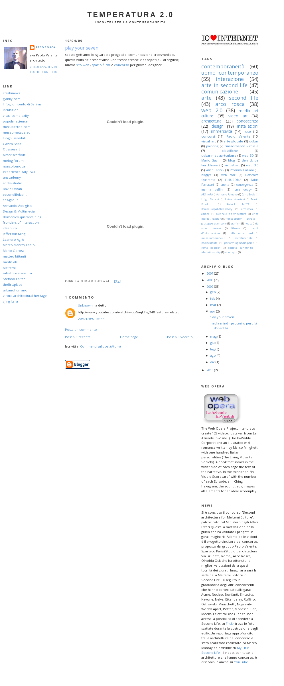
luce (247, 131)
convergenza (244, 185)
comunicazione (219, 91)
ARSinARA (207, 194)
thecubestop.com (17, 126)
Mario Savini (211, 160)
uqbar (253, 141)
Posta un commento (81, 329)
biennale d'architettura (231, 214)
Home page (129, 337)
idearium (10, 228)
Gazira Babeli (13, 144)
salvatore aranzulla (17, 273)
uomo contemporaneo (229, 72)
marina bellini (212, 189)
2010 (210, 370)
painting (212, 146)
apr (213, 311)
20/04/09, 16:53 (91, 319)
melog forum (13, 160)
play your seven (81, 48)
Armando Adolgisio (18, 205)
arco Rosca (45, 47)
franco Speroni (234, 218)
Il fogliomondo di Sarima (22, 104)
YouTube (241, 662)
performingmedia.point (239, 243)
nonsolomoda (14, 166)
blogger (206, 175)
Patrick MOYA (238, 204)
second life (243, 97)
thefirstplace (12, 284)
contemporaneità (222, 66)
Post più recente (78, 337)
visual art (208, 141)
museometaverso (17, 132)
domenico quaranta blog (22, 217)
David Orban (12, 189)
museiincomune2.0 (213, 238)
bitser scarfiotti (14, 155)
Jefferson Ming (14, 234)
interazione (230, 78)
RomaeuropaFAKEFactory (216, 209)
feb (213, 298)
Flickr (230, 623)
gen (213, 292)
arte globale (233, 141)
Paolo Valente (238, 136)
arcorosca (247, 209)
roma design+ (210, 248)
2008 (210, 280)
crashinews (11, 93)
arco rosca (230, 104)
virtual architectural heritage (25, 295)
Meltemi (9, 268)
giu (213, 342)
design (218, 126)
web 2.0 (211, 110)
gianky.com (12, 99)
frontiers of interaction (21, 222)
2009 (210, 286)
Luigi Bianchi (210, 199)
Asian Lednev (215, 170)
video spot (231, 252)
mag (214, 336)
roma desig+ (243, 189)
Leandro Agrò (13, 239)
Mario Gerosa (13, 250)
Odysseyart (11, 149)
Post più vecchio (180, 337)
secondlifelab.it (15, 194)
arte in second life (224, 85)
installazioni (247, 126)
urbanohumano (15, 290)
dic (213, 362)
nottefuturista (243, 238)
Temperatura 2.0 (130, 15)
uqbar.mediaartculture (218, 155)
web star (228, 175)
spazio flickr (101, 65)
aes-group (11, 200)
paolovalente (209, 243)
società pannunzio (240, 248)
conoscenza (247, 121)
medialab (10, 262)
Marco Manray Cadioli (19, 245)
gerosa (251, 218)
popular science (15, 121)
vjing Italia (10, 301)
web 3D (248, 155)
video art (238, 116)
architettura (211, 121)
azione (205, 214)
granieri (236, 223)
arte (206, 97)
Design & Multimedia (19, 211)
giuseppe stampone (213, 223)
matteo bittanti (14, 256)
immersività (221, 131)
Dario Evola (248, 194)
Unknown (85, 305)
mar (213, 305)
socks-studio (12, 183)
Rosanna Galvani (242, 170)
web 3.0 (252, 165)
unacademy (12, 177)
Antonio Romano (227, 194)
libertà (235, 228)
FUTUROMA (233, 180)
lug (213, 349)
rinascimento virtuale (241, 146)
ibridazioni (11, 110)
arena (225, 185)
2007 (210, 273)
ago (213, 355)
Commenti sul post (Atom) (100, 346)
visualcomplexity (16, 115)
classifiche (230, 150)
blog (231, 160)
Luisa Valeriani (235, 199)
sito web (82, 65)
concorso (121, 65)
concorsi (208, 136)
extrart (217, 218)
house (248, 223)
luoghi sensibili (14, 138)
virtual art (232, 165)
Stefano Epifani (14, 279)
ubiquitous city (211, 252)
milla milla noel (241, 233)
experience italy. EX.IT (20, 172)
